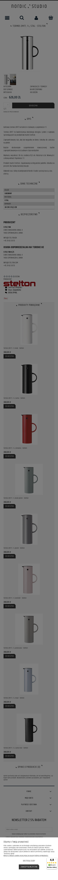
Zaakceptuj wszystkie (29, 866)
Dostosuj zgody (29, 860)
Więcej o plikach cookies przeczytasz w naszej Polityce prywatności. (26, 855)
